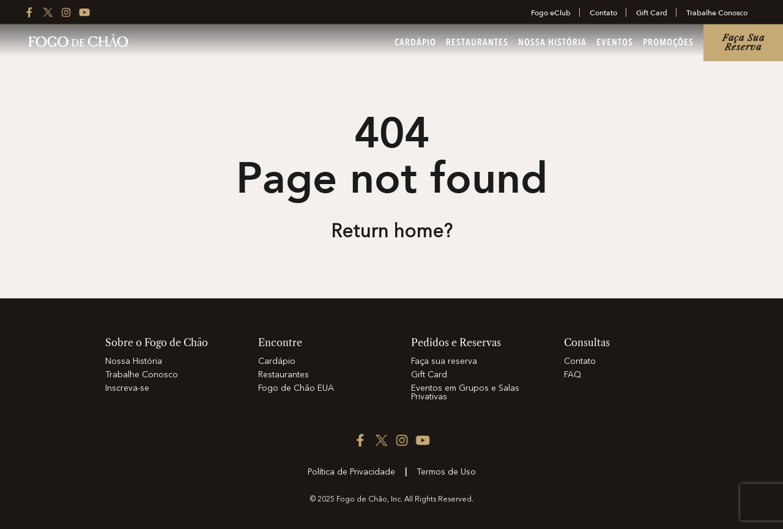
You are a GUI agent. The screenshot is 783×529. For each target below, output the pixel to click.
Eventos (614, 43)
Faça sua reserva (743, 42)
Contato (603, 13)
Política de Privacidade (351, 472)
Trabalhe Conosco (717, 13)
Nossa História (552, 43)
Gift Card (651, 13)
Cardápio (415, 43)
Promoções (668, 43)
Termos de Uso (446, 472)
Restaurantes (477, 43)
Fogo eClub (551, 13)
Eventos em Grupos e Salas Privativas (465, 392)
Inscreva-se (127, 388)
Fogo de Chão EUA (296, 388)
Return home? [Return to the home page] (391, 232)
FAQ (572, 375)
